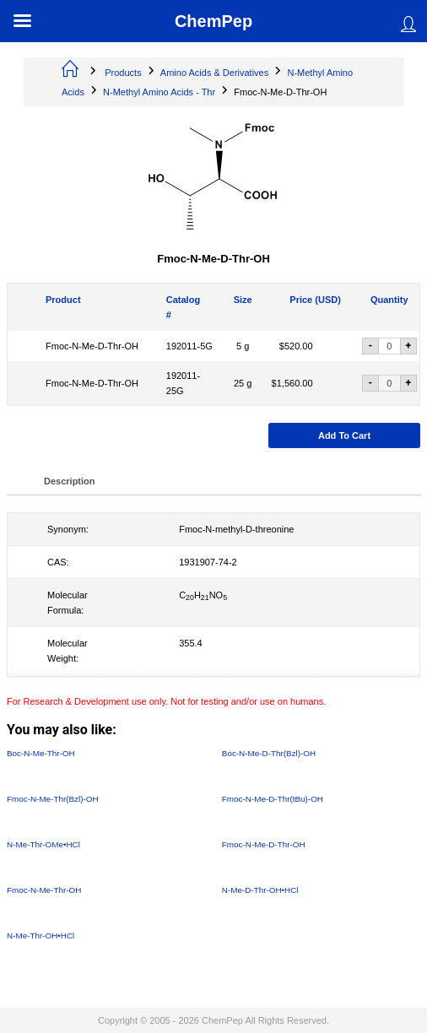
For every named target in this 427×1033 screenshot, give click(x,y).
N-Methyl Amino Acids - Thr (159, 92)
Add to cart (344, 435)
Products (123, 73)
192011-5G (189, 346)
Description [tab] (69, 481)
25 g (242, 383)
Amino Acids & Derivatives (214, 73)
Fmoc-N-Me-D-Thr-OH (92, 346)
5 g (242, 346)
